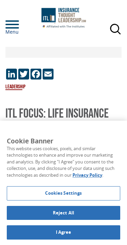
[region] (63, 183)
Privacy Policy (87, 175)
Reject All (63, 213)
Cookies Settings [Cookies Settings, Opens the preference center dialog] (63, 193)
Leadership (15, 87)
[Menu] (22, 24)
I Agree (63, 232)
